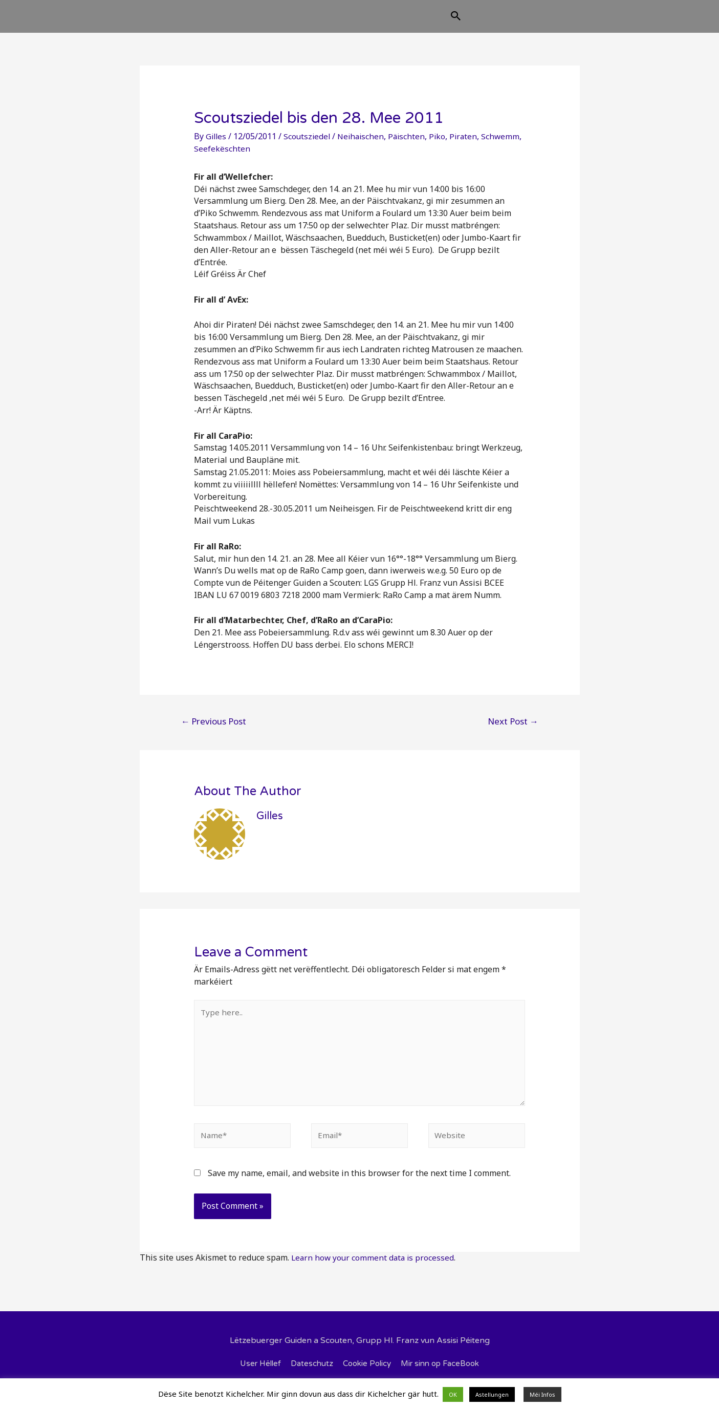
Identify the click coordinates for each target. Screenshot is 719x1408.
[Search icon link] (507, 21)
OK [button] (453, 1394)
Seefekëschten (265, 156)
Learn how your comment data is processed (374, 1271)
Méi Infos (542, 1394)
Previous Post (213, 729)
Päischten (412, 144)
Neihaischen (364, 144)
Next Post (513, 729)
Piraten (470, 144)
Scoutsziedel (309, 144)
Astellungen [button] (492, 1394)
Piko (443, 144)
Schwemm (213, 156)
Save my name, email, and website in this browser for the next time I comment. (359, 1187)
